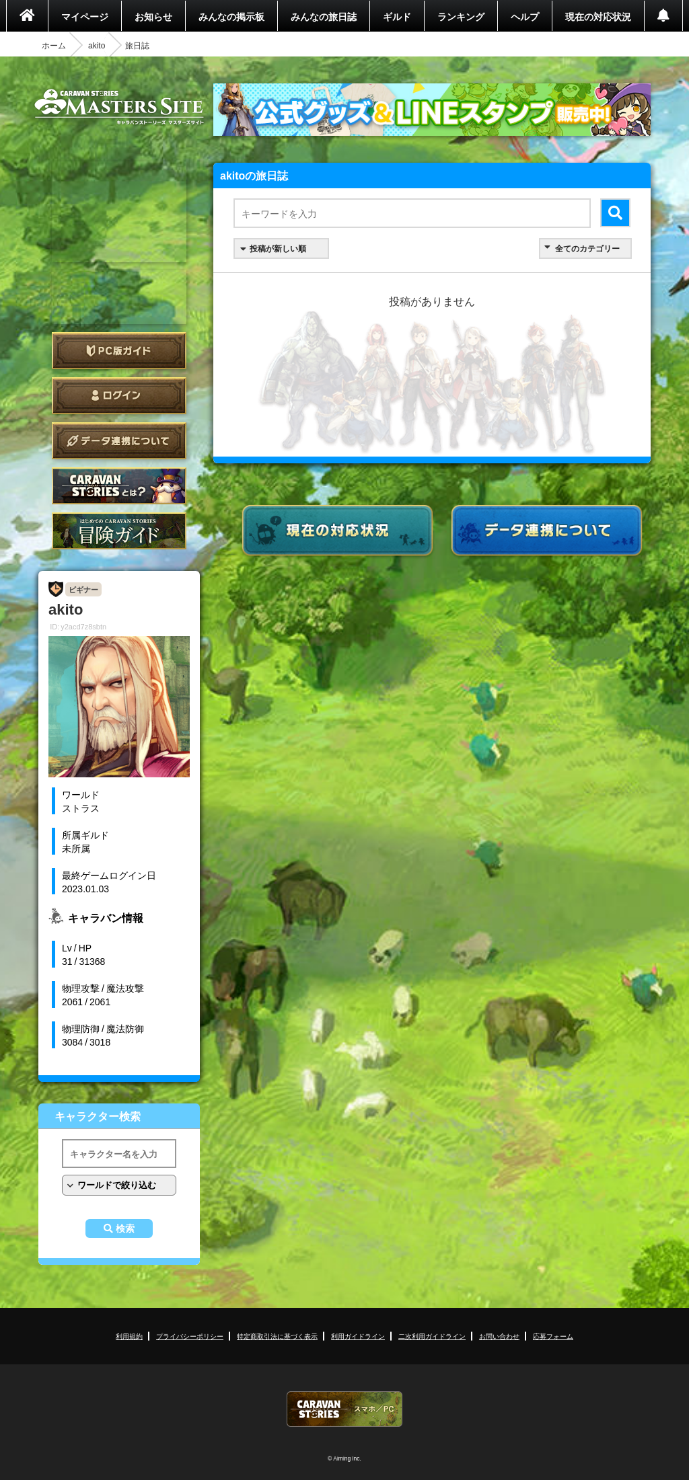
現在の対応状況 (598, 16)
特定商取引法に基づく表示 (277, 1336)
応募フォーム (553, 1336)
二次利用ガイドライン (432, 1336)
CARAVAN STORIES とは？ (119, 485)
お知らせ (153, 16)
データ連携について (119, 440)
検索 (125, 1228)
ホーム (54, 45)
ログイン (119, 395)
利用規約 (129, 1336)
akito (96, 45)
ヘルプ (525, 16)
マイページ (84, 16)
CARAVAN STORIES (344, 1409)
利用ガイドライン (358, 1336)
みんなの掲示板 (231, 16)
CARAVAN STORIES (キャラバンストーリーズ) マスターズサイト (119, 106)
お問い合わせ (499, 1336)
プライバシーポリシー (189, 1336)
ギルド (397, 16)
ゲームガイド (119, 530)
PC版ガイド (119, 350)
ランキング (460, 16)
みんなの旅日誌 (324, 16)
